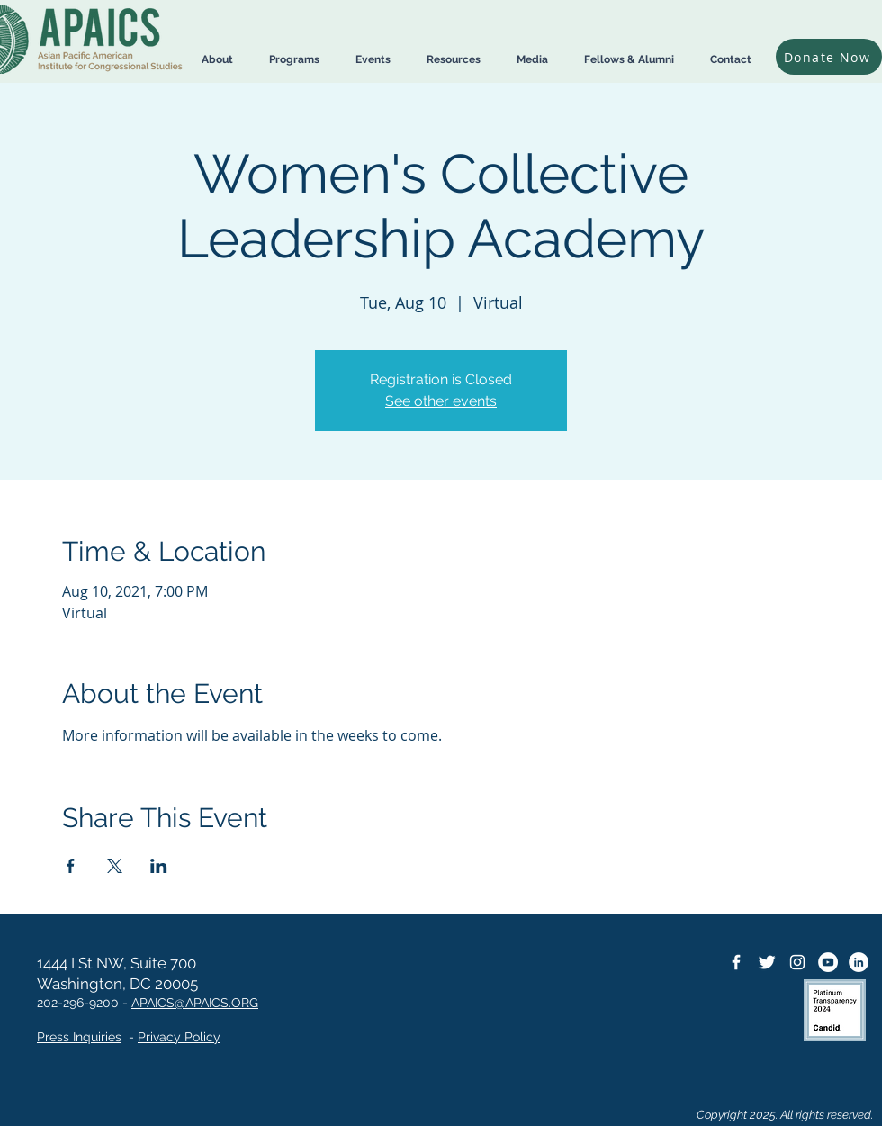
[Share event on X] (114, 866)
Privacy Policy (179, 1037)
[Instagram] (797, 962)
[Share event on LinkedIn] (158, 866)
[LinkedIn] (858, 962)
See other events (441, 401)
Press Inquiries (79, 1037)
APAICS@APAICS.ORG (194, 1002)
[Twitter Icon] (767, 962)
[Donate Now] (829, 57)
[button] (217, 60)
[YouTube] (828, 962)
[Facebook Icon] (736, 962)
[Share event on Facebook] (70, 866)
